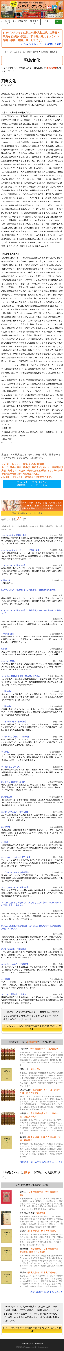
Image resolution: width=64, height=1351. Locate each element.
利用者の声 (22, 21)
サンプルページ (34, 22)
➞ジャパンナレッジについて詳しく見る (41, 44)
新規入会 (58, 21)
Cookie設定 (39, 1344)
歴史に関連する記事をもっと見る (46, 1292)
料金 (46, 21)
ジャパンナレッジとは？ (8, 22)
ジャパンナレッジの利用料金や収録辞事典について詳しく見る (32, 483)
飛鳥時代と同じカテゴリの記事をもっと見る (41, 1162)
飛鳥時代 (32, 1042)
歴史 (27, 1172)
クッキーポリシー (27, 1344)
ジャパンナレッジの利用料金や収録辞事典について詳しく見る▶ (32, 1027)
